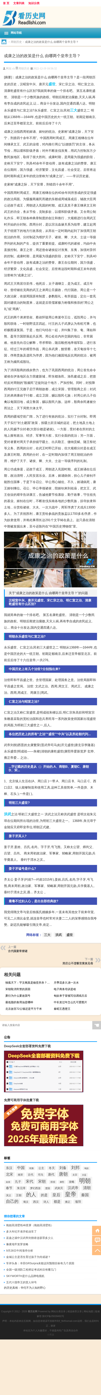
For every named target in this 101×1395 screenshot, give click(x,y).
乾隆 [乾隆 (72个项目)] (31, 1168)
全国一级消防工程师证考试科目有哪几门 (31, 1269)
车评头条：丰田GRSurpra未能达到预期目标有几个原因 (40, 1263)
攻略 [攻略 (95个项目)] (71, 1181)
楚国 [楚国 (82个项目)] (47, 1188)
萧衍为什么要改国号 (17, 995)
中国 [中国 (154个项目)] (21, 1168)
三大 (73, 110)
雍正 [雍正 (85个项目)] (67, 1202)
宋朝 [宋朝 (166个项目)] (42, 1181)
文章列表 (18, 3)
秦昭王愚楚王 (62, 1008)
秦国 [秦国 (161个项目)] (85, 1195)
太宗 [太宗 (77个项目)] (74, 1174)
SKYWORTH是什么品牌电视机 (25, 1276)
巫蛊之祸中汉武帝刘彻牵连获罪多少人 (29, 1237)
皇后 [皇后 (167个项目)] (56, 1195)
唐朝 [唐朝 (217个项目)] (63, 1174)
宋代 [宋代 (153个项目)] (29, 1181)
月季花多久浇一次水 (66, 982)
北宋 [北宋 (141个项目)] (9, 1174)
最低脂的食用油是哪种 (19, 1002)
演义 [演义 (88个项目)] (8, 1195)
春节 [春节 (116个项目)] (9, 1188)
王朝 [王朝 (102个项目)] (18, 1195)
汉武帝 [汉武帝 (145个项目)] (73, 1188)
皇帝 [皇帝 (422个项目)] (70, 1194)
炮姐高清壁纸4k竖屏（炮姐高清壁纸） (30, 1225)
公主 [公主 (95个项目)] (41, 1168)
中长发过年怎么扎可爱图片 (70, 1002)
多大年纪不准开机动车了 (21, 1231)
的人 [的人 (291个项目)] (31, 1194)
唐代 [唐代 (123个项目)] (51, 1174)
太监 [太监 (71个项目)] (84, 1175)
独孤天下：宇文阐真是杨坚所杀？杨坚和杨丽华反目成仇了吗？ (28, 982)
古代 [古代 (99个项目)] (30, 1174)
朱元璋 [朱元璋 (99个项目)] (21, 1188)
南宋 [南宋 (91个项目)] (20, 1174)
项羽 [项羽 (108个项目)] (78, 1201)
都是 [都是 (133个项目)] (57, 1202)
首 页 (6, 3)
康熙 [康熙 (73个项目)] (62, 1182)
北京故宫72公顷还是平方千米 (23, 1008)
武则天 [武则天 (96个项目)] (59, 1188)
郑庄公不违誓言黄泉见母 (78, 963)
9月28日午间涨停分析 (19, 1250)
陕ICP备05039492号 (53, 1316)
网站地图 (88, 1311)
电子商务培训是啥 (65, 989)
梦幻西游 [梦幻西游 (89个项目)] (35, 1188)
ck (13, 68)
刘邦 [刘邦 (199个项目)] (75, 1167)
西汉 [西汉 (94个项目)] (36, 1201)
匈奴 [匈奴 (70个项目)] (86, 1168)
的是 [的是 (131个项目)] (44, 1195)
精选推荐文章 (74, 1311)
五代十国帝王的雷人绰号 (21, 1282)
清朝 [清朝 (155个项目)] (87, 1188)
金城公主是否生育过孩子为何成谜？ (28, 1257)
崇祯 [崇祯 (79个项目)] (52, 1182)
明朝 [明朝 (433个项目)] (85, 1180)
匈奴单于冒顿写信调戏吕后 (70, 995)
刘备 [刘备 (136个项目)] (62, 1168)
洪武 (7, 814)
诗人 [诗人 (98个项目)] (46, 1201)
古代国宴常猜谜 (17, 951)
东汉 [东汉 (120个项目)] (9, 1168)
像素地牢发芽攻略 (17, 1244)
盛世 (52, 84)
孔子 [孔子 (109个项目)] (18, 1181)
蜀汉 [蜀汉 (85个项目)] (25, 1202)
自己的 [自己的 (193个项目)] (12, 1201)
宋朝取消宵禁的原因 (17, 989)
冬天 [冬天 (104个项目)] (52, 1168)
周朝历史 (16, 41)
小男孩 (50, 1334)
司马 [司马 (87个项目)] (40, 1174)
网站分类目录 (58, 1311)
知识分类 (33, 3)
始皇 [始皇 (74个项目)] (8, 1182)
